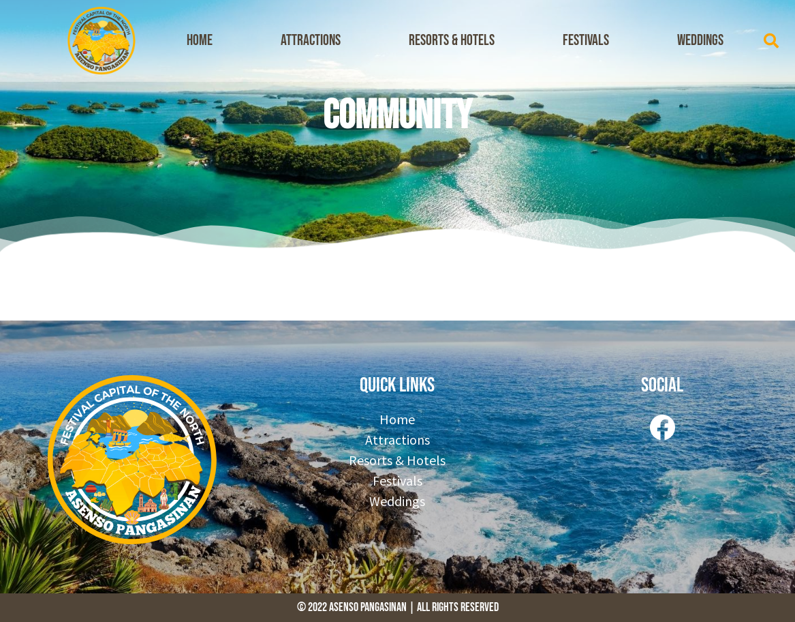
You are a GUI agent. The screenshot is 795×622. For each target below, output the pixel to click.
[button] (771, 41)
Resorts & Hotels (452, 40)
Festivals (586, 40)
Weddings (700, 40)
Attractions (311, 40)
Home (200, 40)
